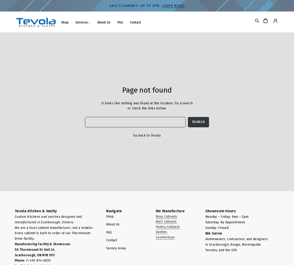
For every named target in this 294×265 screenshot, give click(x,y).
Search (198, 122)
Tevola (156, 135)
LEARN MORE (173, 5)
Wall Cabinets (166, 222)
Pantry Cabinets (168, 227)
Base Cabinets (166, 216)
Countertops (165, 237)
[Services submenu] (89, 22)
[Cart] (266, 20)
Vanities (161, 232)
